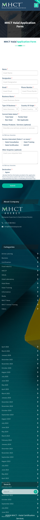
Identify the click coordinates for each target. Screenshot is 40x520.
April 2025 (5, 477)
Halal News (6, 316)
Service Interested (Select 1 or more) (16, 182)
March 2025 (6, 481)
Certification (6, 295)
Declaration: (7, 212)
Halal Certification (12, 188)
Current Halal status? (10, 157)
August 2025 (6, 460)
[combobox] (29, 152)
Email (5, 130)
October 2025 (6, 456)
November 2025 (7, 451)
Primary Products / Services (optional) (16, 168)
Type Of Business (9, 148)
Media (4, 329)
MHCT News (6, 333)
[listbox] (10, 152)
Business (5, 291)
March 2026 (6, 439)
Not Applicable (22, 163)
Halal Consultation (12, 185)
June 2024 (5, 515)
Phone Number (27, 130)
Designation (7, 121)
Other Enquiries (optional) (12, 193)
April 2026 (5, 435)
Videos (4, 342)
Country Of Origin (28, 148)
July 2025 (5, 464)
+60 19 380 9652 (9, 238)
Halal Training (29, 185)
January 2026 (6, 443)
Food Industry (6, 300)
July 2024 (5, 511)
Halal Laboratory (8, 312)
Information (6, 325)
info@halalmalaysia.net (13, 242)
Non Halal (8, 163)
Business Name (8, 139)
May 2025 (5, 473)
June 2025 (5, 468)
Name (5, 112)
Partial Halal (22, 160)
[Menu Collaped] (36, 5)
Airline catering (7, 287)
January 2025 (6, 485)
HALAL (4, 308)
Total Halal (9, 160)
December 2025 (7, 447)
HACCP (26, 188)
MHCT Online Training (10, 338)
